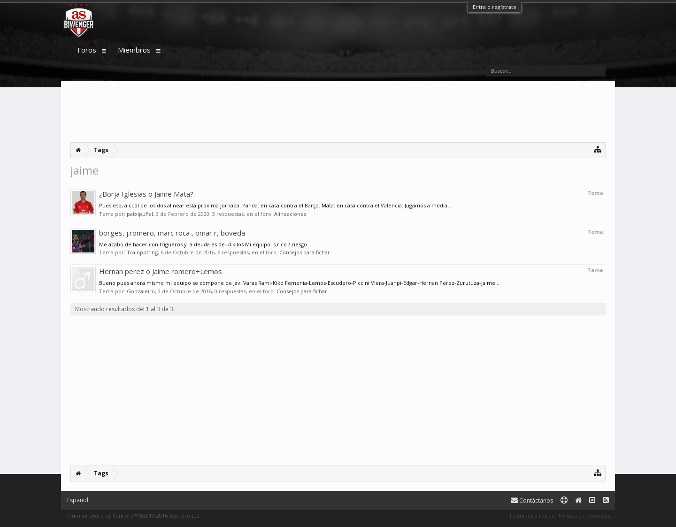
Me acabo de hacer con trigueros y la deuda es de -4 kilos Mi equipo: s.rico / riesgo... (205, 244)
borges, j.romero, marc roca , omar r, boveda (172, 232)
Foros (86, 49)
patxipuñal (140, 213)
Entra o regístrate (494, 6)
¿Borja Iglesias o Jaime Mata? (146, 194)
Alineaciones (290, 213)
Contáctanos (532, 500)
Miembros (134, 49)
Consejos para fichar (304, 252)
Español (77, 500)
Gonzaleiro (141, 291)
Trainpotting (142, 252)
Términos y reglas (531, 515)
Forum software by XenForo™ (132, 515)
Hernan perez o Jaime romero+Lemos (160, 271)
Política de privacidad (586, 515)
